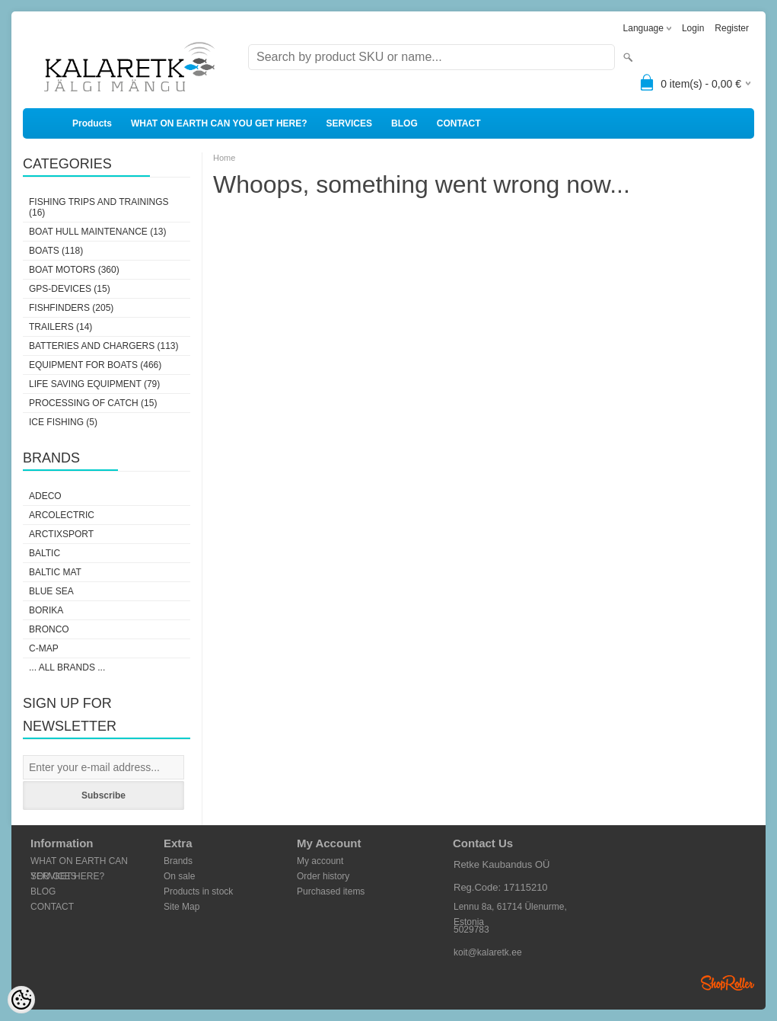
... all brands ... (67, 667)
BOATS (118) (56, 250)
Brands (178, 861)
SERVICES (349, 123)
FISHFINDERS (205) (71, 307)
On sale (179, 876)
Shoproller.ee (727, 983)
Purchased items (331, 891)
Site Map (181, 906)
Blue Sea (51, 591)
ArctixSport (61, 534)
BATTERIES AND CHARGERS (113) (104, 346)
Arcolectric (61, 515)
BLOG (404, 123)
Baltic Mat (55, 572)
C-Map (44, 648)
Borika (46, 610)
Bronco (49, 629)
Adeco (45, 496)
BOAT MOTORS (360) (74, 269)
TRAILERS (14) (60, 327)
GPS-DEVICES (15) (69, 288)
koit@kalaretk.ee (488, 952)
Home (224, 157)
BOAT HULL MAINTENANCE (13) (97, 231)
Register (732, 28)
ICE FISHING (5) (63, 422)
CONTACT (459, 123)
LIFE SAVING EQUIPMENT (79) (94, 384)
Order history (323, 876)
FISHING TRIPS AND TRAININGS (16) (99, 207)
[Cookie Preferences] (21, 999)
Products (92, 123)
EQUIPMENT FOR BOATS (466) (95, 365)
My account (320, 861)
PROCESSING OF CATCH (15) (93, 403)
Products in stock (198, 891)
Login (693, 28)
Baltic (44, 553)
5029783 (471, 929)
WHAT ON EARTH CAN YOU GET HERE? (219, 123)
